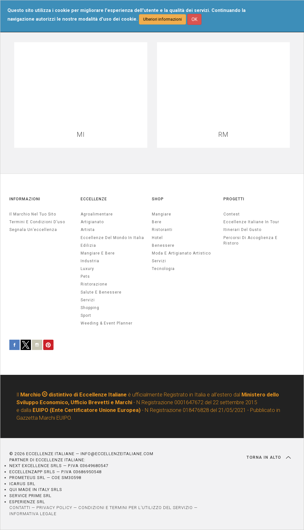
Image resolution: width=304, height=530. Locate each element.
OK (194, 19)
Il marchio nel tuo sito (32, 214)
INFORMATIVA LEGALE (32, 513)
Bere (157, 222)
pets (85, 276)
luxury (87, 268)
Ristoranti (162, 229)
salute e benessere (101, 292)
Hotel (157, 237)
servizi (88, 300)
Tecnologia (163, 268)
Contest (231, 214)
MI (81, 134)
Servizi (159, 261)
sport (86, 315)
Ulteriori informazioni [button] (162, 19)
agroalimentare (97, 214)
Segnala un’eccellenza (33, 229)
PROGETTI (233, 199)
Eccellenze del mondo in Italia (112, 237)
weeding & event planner (106, 323)
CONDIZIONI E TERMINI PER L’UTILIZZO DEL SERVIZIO (135, 507)
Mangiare (161, 214)
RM (223, 134)
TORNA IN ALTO (269, 457)
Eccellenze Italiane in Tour (251, 222)
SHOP (158, 199)
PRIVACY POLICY (54, 507)
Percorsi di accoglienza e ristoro (250, 240)
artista (88, 229)
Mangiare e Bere (98, 253)
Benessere (163, 245)
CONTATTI (19, 507)
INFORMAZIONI (24, 199)
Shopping (90, 307)
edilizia (88, 245)
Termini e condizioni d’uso (37, 222)
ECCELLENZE (94, 199)
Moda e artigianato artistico (181, 253)
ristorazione (94, 284)
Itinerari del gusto (242, 229)
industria (90, 261)
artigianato (92, 222)
